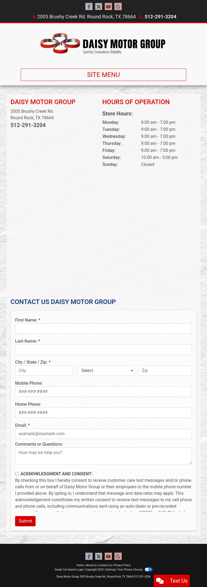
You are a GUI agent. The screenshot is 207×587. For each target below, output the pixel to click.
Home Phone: (28, 404)
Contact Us (105, 565)
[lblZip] (165, 371)
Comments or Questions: (39, 444)
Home (80, 565)
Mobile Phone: (29, 383)
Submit (25, 521)
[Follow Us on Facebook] (89, 7)
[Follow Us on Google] (118, 7)
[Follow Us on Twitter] (98, 7)
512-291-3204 (160, 16)
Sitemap (111, 569)
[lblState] (105, 371)
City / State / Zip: (31, 362)
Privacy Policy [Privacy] (122, 565)
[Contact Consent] (17, 474)
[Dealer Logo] (103, 44)
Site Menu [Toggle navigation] (103, 75)
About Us (91, 565)
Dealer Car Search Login (69, 569)
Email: (21, 425)
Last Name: (26, 341)
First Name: (26, 320)
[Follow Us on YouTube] (108, 7)
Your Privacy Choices (135, 569)
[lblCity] (44, 371)
